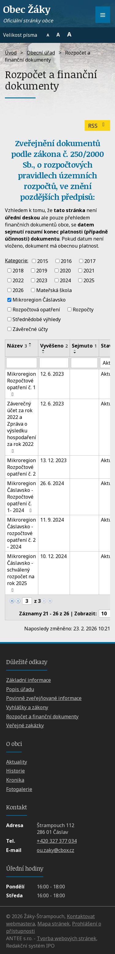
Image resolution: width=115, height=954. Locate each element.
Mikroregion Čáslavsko (39, 299)
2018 (18, 270)
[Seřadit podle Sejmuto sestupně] (75, 353)
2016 (66, 260)
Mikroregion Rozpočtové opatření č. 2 (21, 467)
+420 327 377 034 (57, 841)
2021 (88, 270)
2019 (41, 270)
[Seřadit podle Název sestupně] (30, 346)
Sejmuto (84, 345)
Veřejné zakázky (25, 725)
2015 (42, 260)
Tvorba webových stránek (66, 938)
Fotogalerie (19, 789)
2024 (65, 280)
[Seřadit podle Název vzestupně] (30, 343)
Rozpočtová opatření (36, 309)
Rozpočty (83, 309)
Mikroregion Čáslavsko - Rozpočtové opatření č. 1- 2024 (21, 497)
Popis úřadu (20, 689)
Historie (15, 770)
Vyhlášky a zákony (27, 707)
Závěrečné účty (30, 328)
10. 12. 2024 (53, 556)
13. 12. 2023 (53, 460)
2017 (89, 260)
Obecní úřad (41, 52)
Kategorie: (16, 260)
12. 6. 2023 (52, 374)
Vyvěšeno (54, 345)
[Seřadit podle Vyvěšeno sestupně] (43, 353)
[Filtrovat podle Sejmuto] (84, 363)
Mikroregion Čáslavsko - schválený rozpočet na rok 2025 (21, 573)
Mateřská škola (54, 290)
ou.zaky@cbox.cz (55, 850)
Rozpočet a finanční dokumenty (42, 716)
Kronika (15, 780)
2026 (18, 290)
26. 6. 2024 (52, 483)
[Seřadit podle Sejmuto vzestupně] (75, 350)
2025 (88, 280)
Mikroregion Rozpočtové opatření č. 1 (21, 384)
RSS (97, 125)
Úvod (11, 52)
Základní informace (28, 680)
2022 (18, 280)
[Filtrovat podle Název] (21, 363)
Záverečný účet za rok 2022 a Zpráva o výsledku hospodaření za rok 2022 (21, 427)
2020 (65, 270)
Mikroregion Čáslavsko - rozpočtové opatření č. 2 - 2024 (21, 533)
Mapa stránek (53, 923)
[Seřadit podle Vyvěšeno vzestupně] (43, 350)
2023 (41, 280)
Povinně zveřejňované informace (44, 698)
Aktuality (16, 761)
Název (17, 345)
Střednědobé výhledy (37, 319)
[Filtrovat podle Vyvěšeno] (54, 363)
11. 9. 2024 (52, 519)
